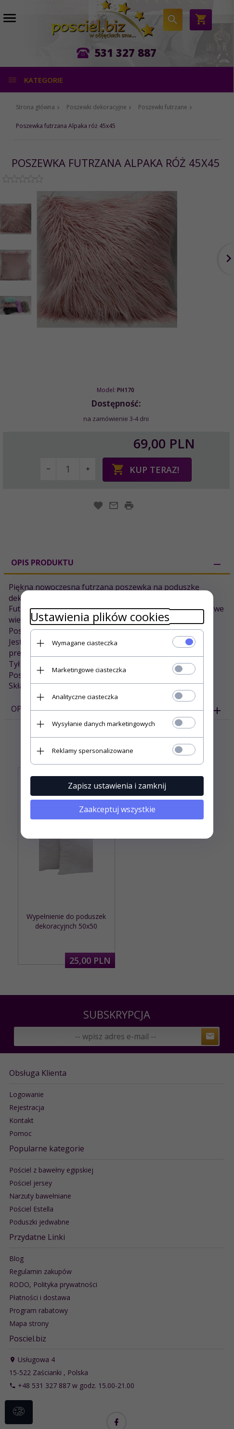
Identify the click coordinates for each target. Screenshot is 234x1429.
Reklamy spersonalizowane (92, 750)
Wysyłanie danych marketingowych (103, 723)
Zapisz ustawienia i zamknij (117, 785)
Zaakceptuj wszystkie (117, 809)
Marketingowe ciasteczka (89, 669)
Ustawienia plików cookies (99, 617)
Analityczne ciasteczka (85, 696)
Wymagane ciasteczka (84, 642)
